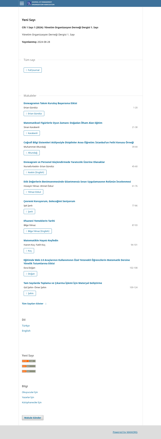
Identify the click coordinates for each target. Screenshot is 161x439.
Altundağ (32, 152)
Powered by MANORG (125, 432)
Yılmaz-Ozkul (34, 191)
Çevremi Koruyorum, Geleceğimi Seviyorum (49, 201)
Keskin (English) (35, 172)
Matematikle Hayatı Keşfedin (41, 240)
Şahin (30, 293)
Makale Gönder (32, 417)
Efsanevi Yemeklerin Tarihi (39, 220)
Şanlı (30, 211)
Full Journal (33, 70)
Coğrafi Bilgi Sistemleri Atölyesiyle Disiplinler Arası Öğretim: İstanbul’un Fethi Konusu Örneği (79, 142)
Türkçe (26, 325)
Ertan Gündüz (34, 113)
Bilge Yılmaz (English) (38, 231)
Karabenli (32, 133)
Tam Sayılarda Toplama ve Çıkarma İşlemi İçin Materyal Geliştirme (63, 283)
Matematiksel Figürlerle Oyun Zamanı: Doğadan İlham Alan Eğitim (63, 122)
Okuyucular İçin (30, 392)
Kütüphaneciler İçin (32, 402)
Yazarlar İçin (28, 397)
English (26, 330)
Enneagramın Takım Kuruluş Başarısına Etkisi (50, 103)
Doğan (31, 273)
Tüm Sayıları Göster (32, 303)
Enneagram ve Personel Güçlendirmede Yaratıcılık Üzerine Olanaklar (64, 162)
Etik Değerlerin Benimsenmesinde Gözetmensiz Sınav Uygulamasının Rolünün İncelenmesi (77, 181)
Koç (29, 250)
